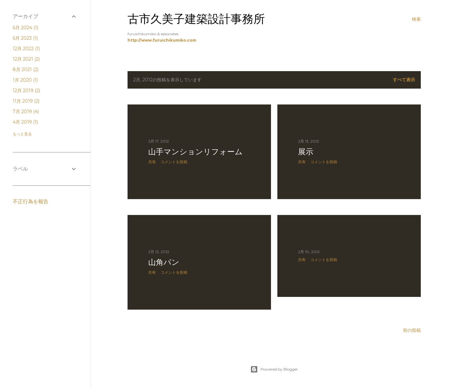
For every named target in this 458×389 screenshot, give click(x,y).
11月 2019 (26, 101)
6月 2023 (25, 38)
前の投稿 (412, 330)
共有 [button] (152, 161)
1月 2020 (25, 80)
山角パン (163, 262)
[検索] (416, 19)
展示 (305, 152)
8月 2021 (25, 69)
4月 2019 (25, 122)
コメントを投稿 (174, 161)
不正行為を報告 (30, 201)
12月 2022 (26, 48)
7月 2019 (26, 111)
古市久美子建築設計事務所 (196, 18)
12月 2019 (26, 90)
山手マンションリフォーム (195, 152)
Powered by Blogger (274, 369)
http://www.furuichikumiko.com (162, 40)
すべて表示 (404, 80)
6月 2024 (25, 27)
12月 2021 (26, 59)
